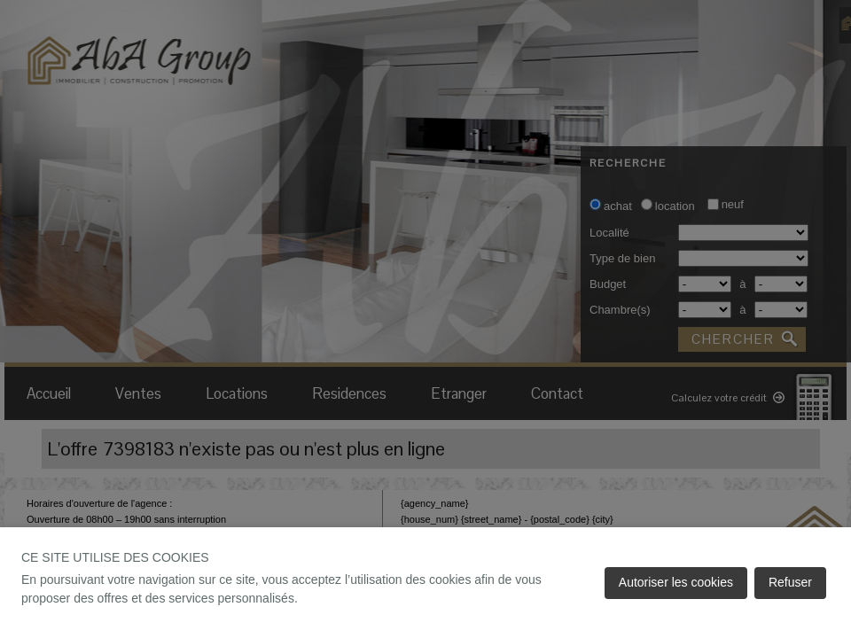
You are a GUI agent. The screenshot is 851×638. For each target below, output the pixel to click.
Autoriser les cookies (676, 582)
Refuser (790, 582)
